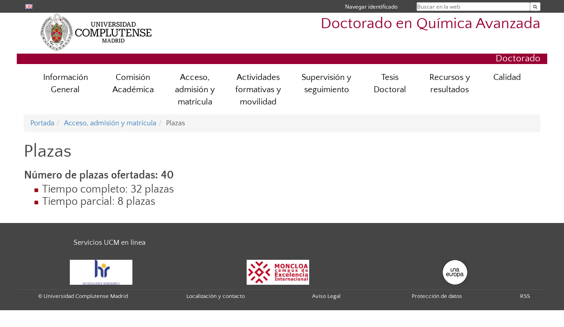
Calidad (507, 77)
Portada (42, 123)
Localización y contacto (215, 296)
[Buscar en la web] (535, 6)
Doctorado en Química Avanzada (430, 23)
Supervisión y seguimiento (326, 83)
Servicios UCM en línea (109, 242)
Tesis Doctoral (390, 83)
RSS (525, 296)
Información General (65, 83)
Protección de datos (437, 296)
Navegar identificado (371, 6)
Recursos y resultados (449, 83)
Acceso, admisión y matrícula (195, 90)
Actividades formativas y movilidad (258, 90)
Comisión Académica (133, 83)
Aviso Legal (326, 296)
